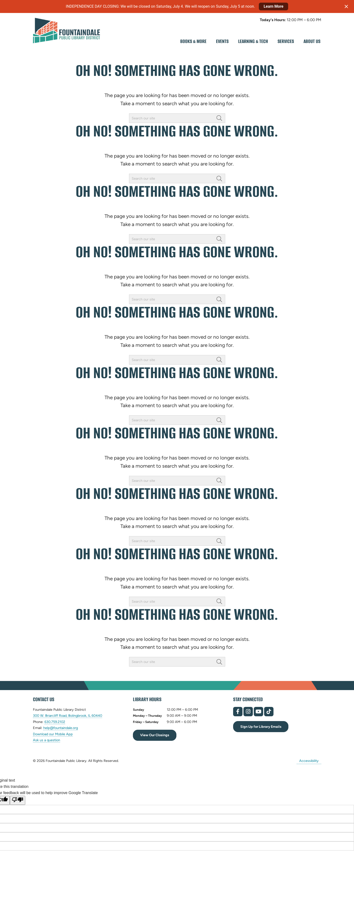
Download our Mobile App (53, 734)
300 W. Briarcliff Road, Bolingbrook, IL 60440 (67, 715)
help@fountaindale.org (60, 728)
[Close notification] (346, 6)
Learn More (273, 6)
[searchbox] (177, 118)
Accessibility (309, 761)
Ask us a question (46, 740)
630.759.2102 (54, 722)
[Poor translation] (17, 800)
